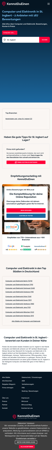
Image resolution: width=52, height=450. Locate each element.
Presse (4, 401)
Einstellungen (37, 377)
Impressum (25, 398)
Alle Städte (6, 377)
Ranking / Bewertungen (30, 391)
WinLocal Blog (26, 405)
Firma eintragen (7, 387)
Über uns (5, 398)
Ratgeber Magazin (8, 384)
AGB (23, 381)
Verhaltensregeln (28, 384)
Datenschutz (26, 377)
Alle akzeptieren (27, 446)
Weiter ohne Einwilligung (26, 442)
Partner (4, 405)
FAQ (23, 387)
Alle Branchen (7, 381)
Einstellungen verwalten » (26, 438)
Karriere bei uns (27, 408)
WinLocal (24, 401)
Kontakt (5, 408)
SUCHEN (44, 40)
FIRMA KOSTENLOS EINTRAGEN (26, 162)
